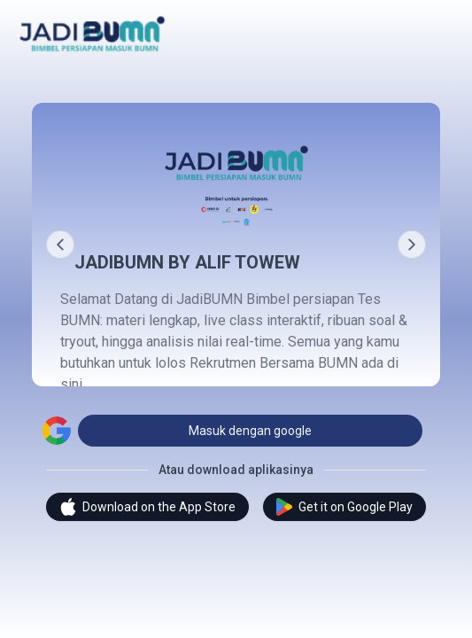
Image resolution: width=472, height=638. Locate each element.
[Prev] (60, 244)
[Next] (412, 244)
